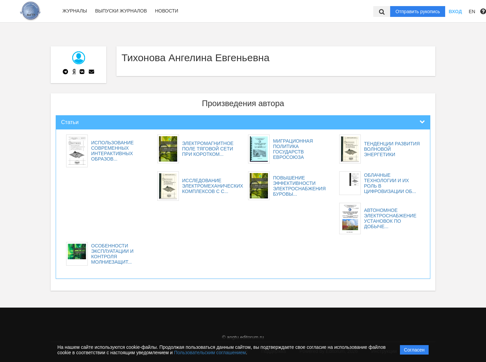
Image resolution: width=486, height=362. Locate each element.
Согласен (414, 350)
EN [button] (472, 11)
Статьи (70, 122)
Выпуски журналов (121, 11)
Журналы (74, 11)
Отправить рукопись (418, 11)
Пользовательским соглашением (210, 352)
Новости (166, 11)
